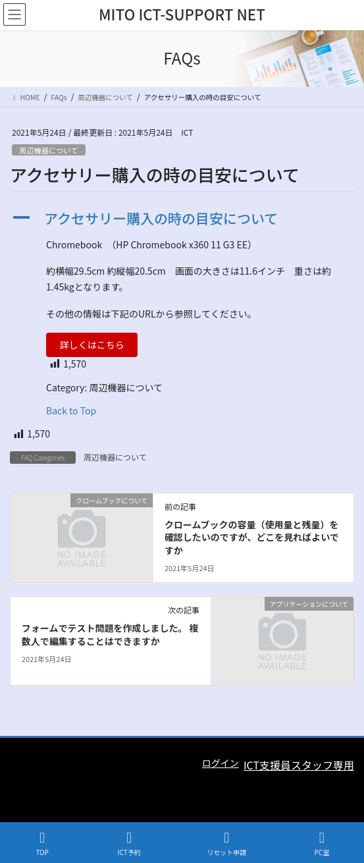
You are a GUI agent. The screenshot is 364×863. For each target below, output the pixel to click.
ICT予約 (129, 843)
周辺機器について (48, 150)
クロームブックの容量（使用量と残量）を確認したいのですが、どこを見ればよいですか (252, 537)
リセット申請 (226, 843)
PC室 (322, 843)
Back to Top (71, 410)
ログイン (220, 762)
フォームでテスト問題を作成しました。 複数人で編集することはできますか (110, 634)
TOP (42, 843)
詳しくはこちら (92, 344)
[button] (182, 218)
